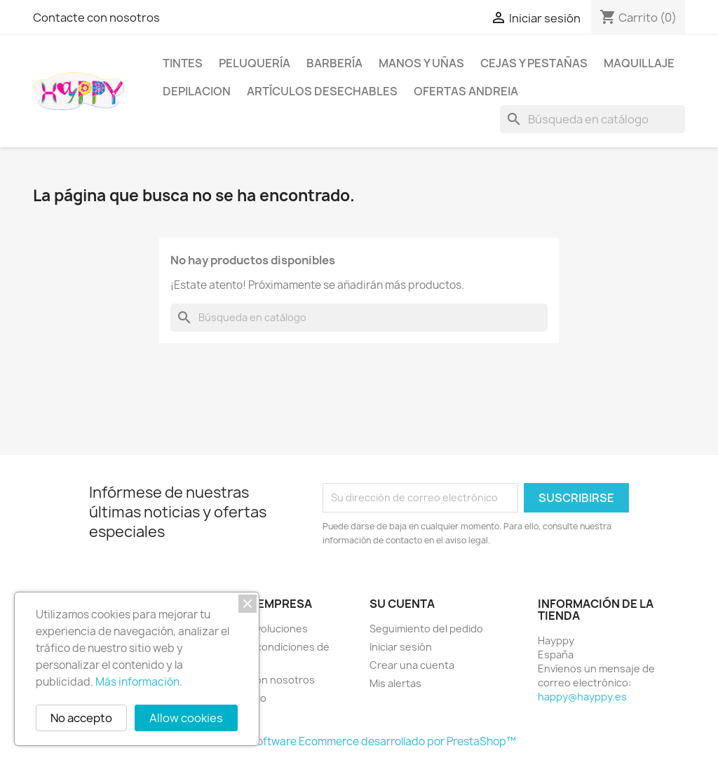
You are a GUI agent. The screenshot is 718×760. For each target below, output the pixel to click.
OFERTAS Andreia (466, 91)
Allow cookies (186, 718)
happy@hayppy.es (582, 696)
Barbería (334, 63)
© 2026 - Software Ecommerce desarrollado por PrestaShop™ (359, 741)
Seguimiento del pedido (426, 628)
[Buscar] (592, 119)
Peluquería (254, 63)
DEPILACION (197, 91)
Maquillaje (639, 63)
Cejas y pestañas (534, 63)
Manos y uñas (421, 63)
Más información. (138, 681)
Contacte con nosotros (96, 17)
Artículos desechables (322, 91)
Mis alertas (395, 683)
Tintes (183, 63)
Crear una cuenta (412, 665)
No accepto (81, 718)
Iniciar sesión (401, 646)
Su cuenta (402, 603)
